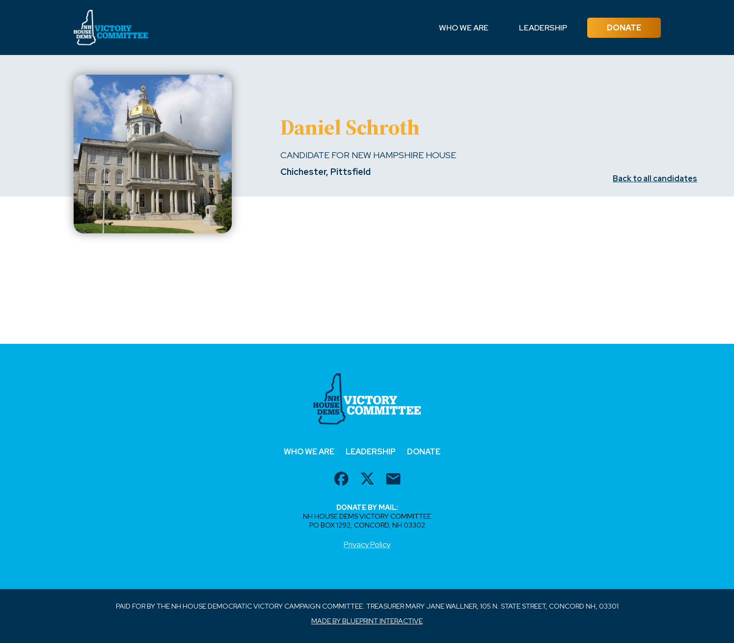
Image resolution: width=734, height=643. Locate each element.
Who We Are (464, 28)
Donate (624, 28)
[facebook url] (341, 480)
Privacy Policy (367, 544)
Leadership (543, 28)
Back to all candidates (655, 178)
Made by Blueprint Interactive (367, 620)
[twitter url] (367, 480)
